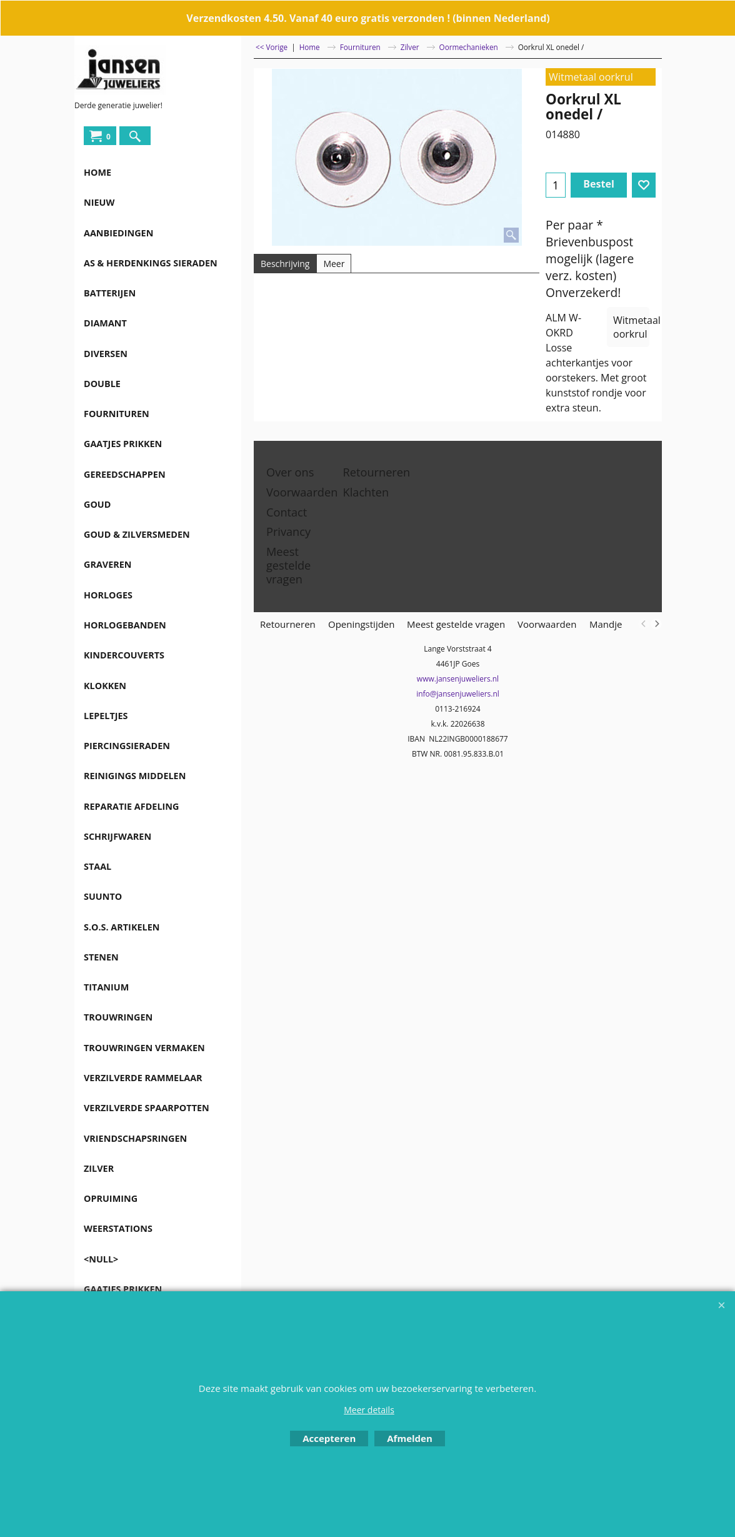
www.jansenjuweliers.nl (458, 678)
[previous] (643, 624)
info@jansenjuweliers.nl (457, 693)
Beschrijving (285, 264)
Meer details (369, 1410)
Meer (333, 264)
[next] (656, 624)
